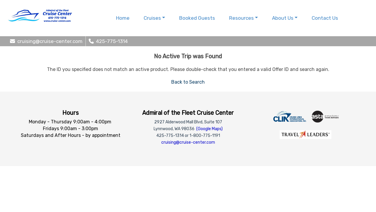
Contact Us (325, 18)
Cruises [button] (152, 18)
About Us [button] (282, 18)
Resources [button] (241, 18)
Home (123, 18)
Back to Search (188, 82)
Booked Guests (197, 18)
